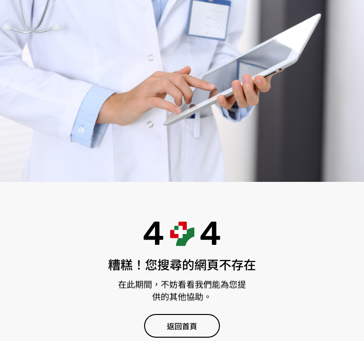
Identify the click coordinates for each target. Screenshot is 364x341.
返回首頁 (182, 326)
